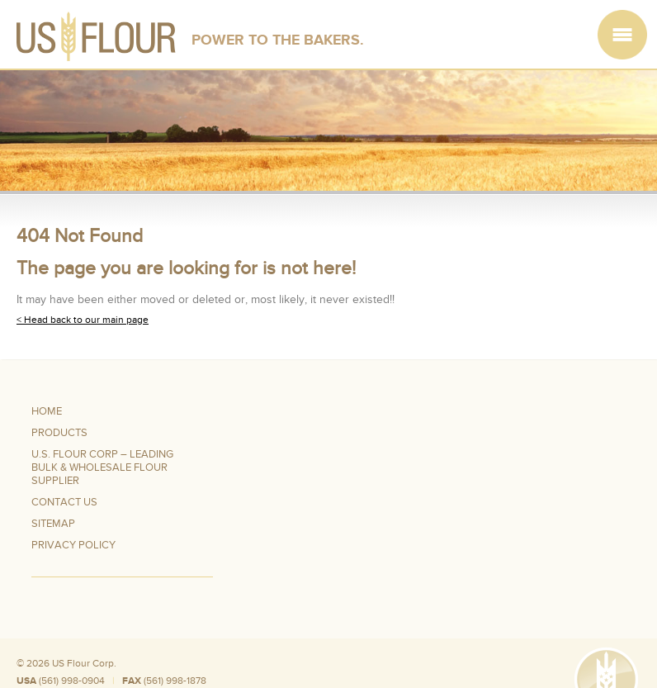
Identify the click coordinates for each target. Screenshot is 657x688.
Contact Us (64, 502)
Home (46, 411)
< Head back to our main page (83, 319)
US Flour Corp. (84, 663)
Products (59, 432)
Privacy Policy (73, 545)
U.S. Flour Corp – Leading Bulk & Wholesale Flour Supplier (102, 467)
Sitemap (53, 523)
